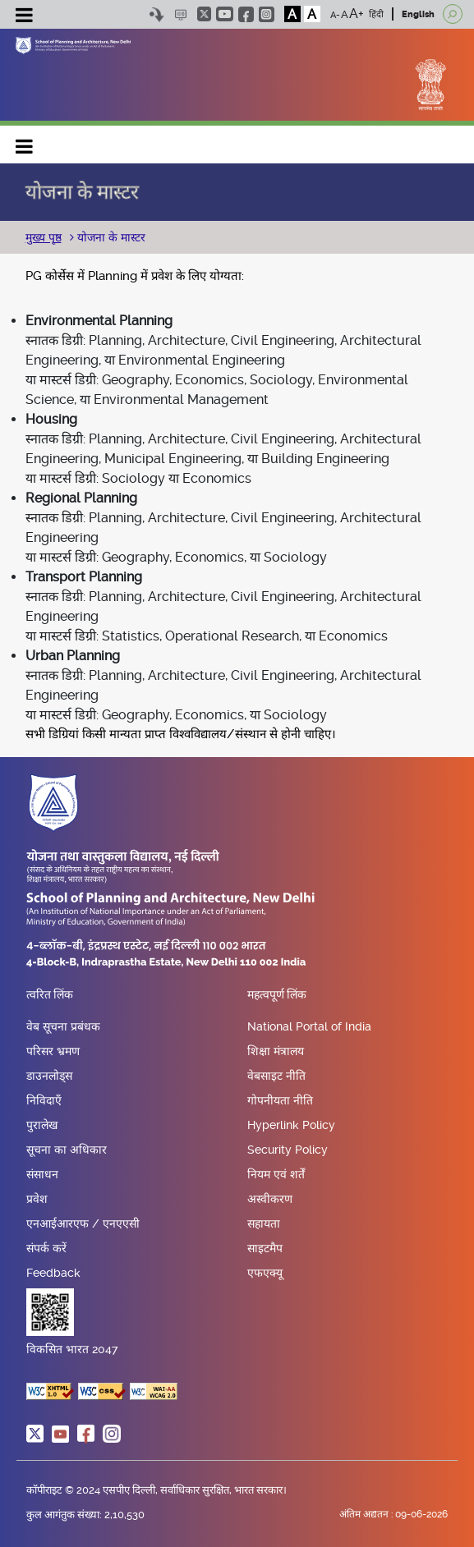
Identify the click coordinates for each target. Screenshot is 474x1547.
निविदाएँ (44, 1100)
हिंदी (376, 14)
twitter (204, 14)
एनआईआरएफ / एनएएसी (83, 1223)
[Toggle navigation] (24, 17)
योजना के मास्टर (109, 237)
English (418, 14)
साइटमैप (265, 1248)
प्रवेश (37, 1198)
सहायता (263, 1223)
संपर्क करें (46, 1248)
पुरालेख (42, 1125)
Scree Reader (181, 14)
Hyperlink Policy (291, 1125)
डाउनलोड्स (49, 1075)
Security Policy (287, 1149)
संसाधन (42, 1174)
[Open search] (452, 14)
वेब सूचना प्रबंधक (63, 1026)
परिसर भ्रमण (53, 1051)
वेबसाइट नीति (276, 1075)
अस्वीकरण (269, 1198)
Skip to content (157, 14)
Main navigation (25, 142)
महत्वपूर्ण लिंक (276, 995)
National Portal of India (309, 1026)
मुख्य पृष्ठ (43, 237)
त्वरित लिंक (49, 995)
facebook (246, 14)
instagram (266, 14)
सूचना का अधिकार (66, 1149)
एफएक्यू (265, 1272)
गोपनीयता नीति (280, 1100)
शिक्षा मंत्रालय (275, 1051)
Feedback (53, 1272)
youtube (224, 14)
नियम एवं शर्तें (276, 1174)
